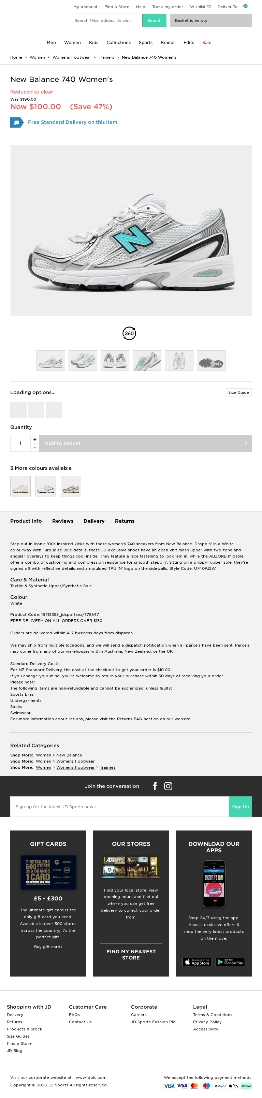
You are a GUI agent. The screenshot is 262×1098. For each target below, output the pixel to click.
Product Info (26, 521)
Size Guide (238, 392)
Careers (139, 1014)
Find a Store (116, 6)
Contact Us (80, 1022)
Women (72, 42)
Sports (145, 42)
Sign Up (240, 806)
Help (140, 6)
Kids (93, 42)
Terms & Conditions (212, 1014)
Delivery (94, 521)
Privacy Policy (207, 1022)
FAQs (74, 1014)
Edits (189, 42)
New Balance (69, 755)
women (43, 755)
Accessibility (205, 1029)
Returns (124, 521)
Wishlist (198, 6)
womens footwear (75, 761)
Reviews (62, 521)
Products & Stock (24, 1029)
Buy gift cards (48, 946)
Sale (207, 42)
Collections (118, 42)
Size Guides (18, 1036)
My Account (85, 6)
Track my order (167, 6)
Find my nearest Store (131, 954)
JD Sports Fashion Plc (153, 1022)
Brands (168, 42)
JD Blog (15, 1050)
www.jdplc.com (90, 1077)
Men (51, 42)
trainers (108, 767)
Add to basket (62, 443)
